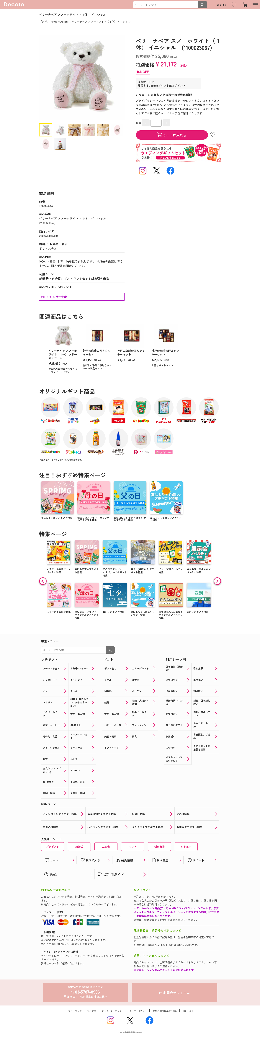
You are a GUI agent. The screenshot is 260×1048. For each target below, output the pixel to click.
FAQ (61, 944)
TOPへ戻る (188, 1010)
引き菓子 (186, 846)
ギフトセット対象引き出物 (91, 278)
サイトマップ (75, 1010)
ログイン (222, 5)
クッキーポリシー (138, 1010)
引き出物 (159, 846)
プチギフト (52, 846)
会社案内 (91, 1010)
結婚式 (79, 846)
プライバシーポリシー (113, 1010)
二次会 (106, 846)
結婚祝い (45, 278)
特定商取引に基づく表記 (165, 1010)
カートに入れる (172, 135)
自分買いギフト (62, 278)
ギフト (133, 846)
